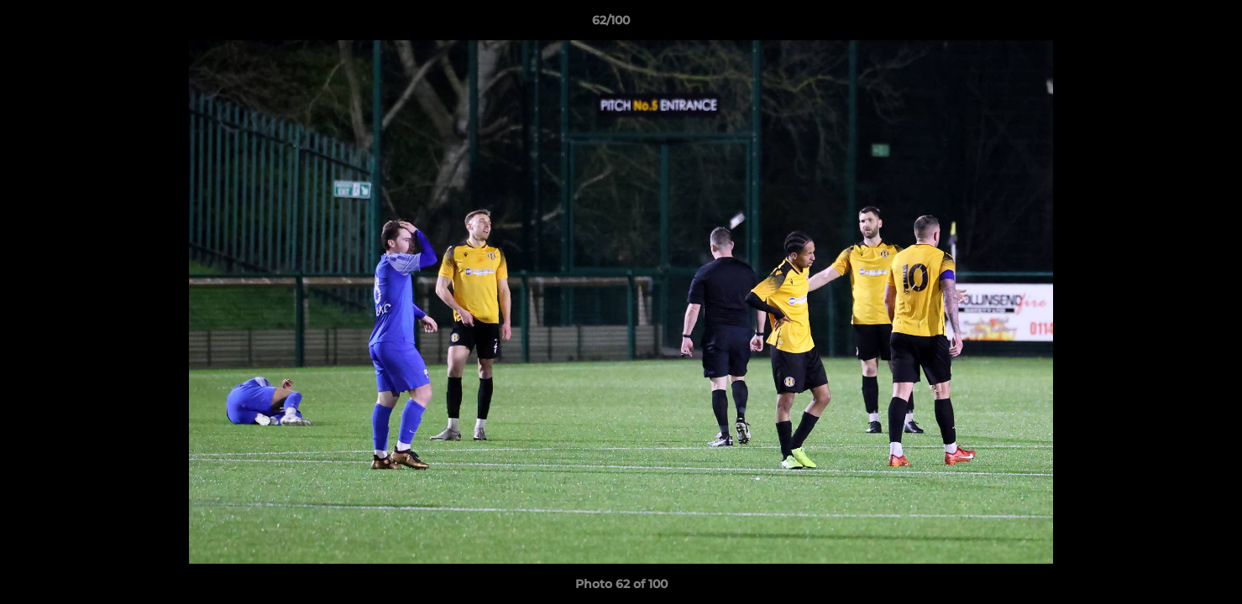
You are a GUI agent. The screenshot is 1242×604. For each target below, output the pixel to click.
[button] (1171, 24)
